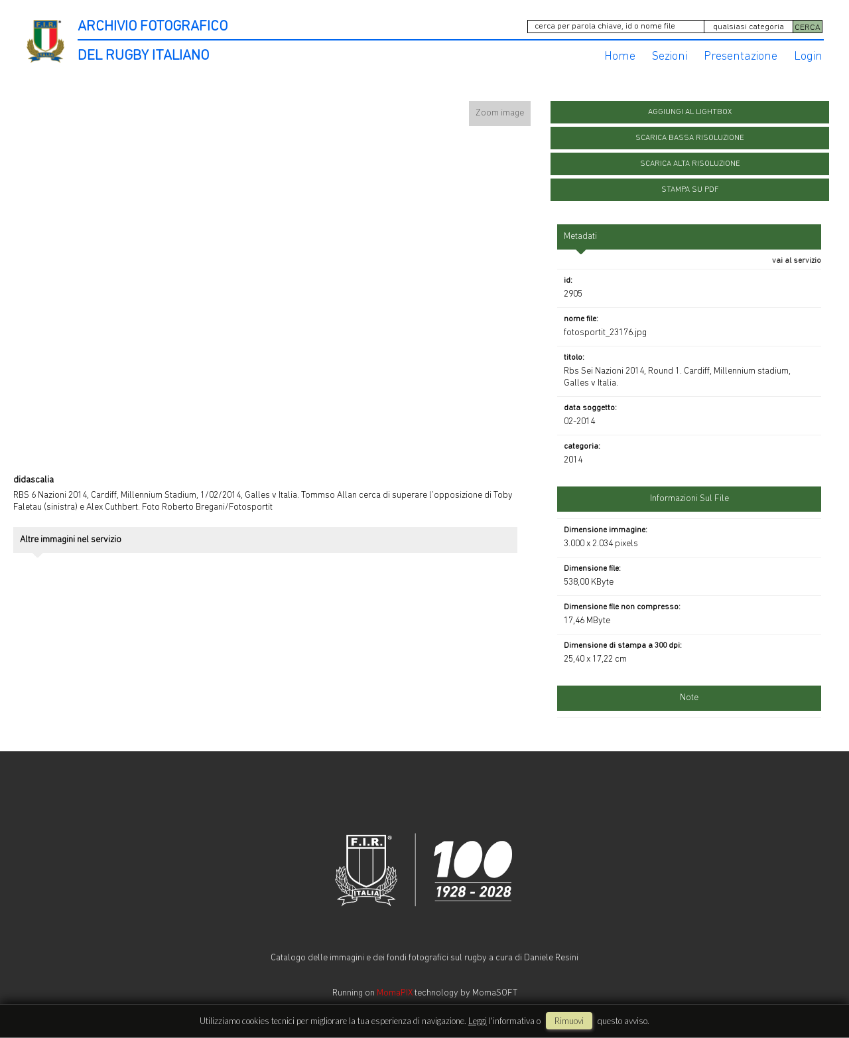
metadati (580, 237)
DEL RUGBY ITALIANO (143, 56)
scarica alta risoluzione (690, 164)
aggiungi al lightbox (690, 112)
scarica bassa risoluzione (689, 138)
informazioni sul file (689, 499)
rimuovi (569, 1020)
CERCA (807, 27)
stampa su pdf (690, 190)
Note (689, 698)
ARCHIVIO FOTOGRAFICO (153, 27)
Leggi (477, 1020)
